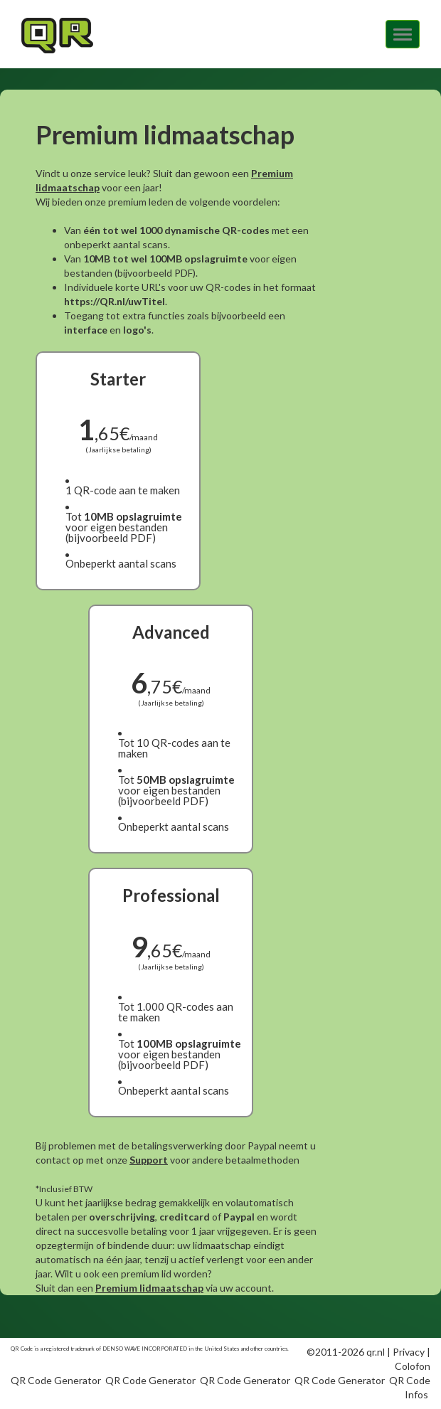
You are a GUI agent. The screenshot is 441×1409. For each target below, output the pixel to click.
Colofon (412, 1366)
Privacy (409, 1352)
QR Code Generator (56, 1380)
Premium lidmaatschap (149, 1288)
